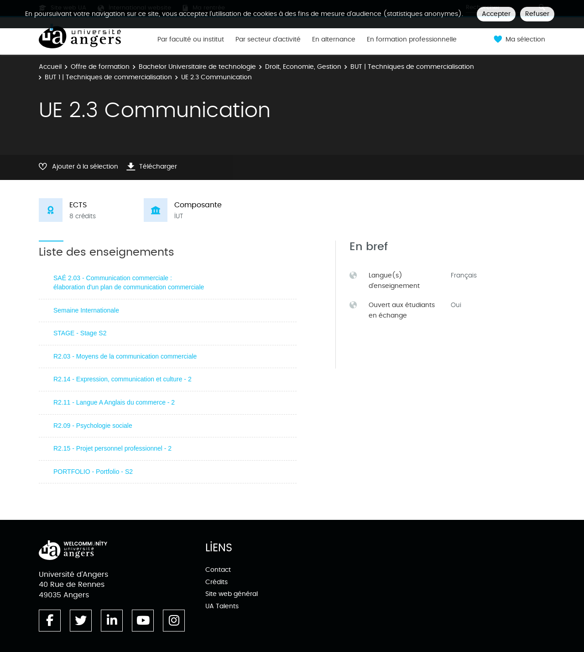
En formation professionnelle (412, 39)
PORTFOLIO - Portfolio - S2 (93, 471)
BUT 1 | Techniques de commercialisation (108, 77)
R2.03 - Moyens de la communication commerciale (125, 356)
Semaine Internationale (86, 310)
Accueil (50, 67)
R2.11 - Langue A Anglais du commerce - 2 (114, 402)
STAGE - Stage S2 (79, 333)
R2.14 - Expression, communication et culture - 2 (122, 379)
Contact (218, 570)
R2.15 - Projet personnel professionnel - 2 (112, 448)
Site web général (231, 594)
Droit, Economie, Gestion (303, 67)
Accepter (496, 14)
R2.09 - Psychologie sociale (92, 425)
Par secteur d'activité (268, 39)
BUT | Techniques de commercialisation (412, 67)
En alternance (333, 39)
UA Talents (222, 606)
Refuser (537, 14)
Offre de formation (100, 67)
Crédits (216, 582)
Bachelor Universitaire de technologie (197, 67)
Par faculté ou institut (190, 39)
